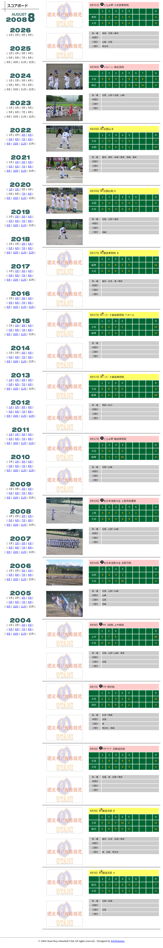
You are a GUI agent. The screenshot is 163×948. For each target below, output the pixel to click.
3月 (24, 135)
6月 (17, 139)
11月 (23, 143)
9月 (9, 143)
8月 (30, 139)
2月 (17, 162)
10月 (15, 143)
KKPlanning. (118, 941)
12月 (31, 252)
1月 (11, 189)
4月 (30, 135)
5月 (11, 139)
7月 (24, 139)
